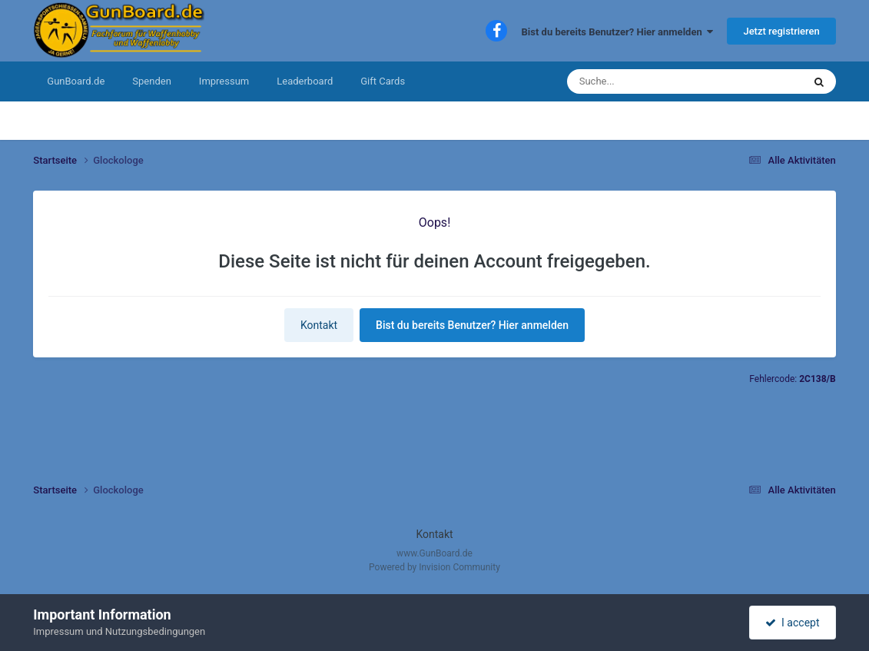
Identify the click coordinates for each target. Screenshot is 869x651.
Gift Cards (382, 81)
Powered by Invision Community (434, 567)
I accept (792, 622)
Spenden (151, 81)
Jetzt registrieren (781, 31)
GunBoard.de (75, 81)
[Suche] (638, 81)
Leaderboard (305, 81)
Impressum (224, 81)
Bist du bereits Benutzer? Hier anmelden (618, 32)
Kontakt (318, 325)
